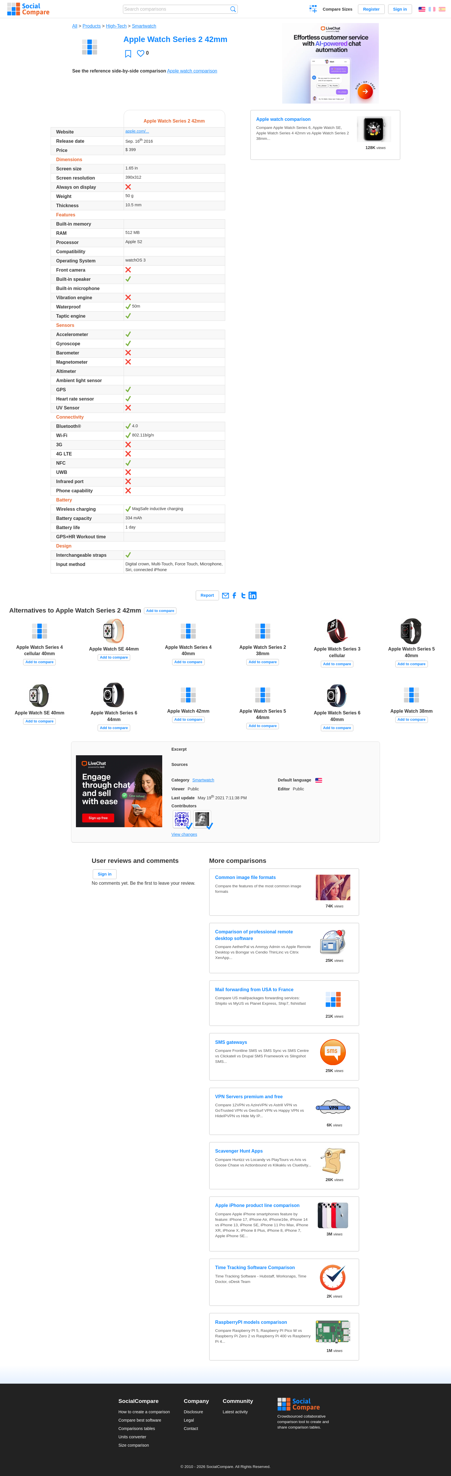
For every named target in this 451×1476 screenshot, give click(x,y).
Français (432, 9)
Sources (179, 764)
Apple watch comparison (192, 70)
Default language (294, 780)
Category (180, 780)
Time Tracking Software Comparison (255, 1267)
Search (233, 9)
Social (304, 1404)
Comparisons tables (137, 1428)
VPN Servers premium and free (249, 1096)
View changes (184, 834)
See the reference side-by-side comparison (119, 70)
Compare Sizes (337, 9)
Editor (284, 789)
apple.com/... (137, 131)
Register (371, 9)
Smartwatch (144, 26)
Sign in (400, 9)
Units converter (132, 1437)
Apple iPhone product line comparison (257, 1205)
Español (442, 9)
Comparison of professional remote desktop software (254, 935)
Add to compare (160, 611)
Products (92, 26)
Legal (189, 1420)
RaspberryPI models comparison (251, 1322)
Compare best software (140, 1420)
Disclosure (193, 1412)
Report (207, 595)
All (74, 26)
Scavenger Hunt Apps (239, 1151)
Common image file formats (245, 877)
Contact (191, 1428)
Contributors (183, 806)
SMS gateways (231, 1042)
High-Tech (116, 26)
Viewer (178, 789)
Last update (183, 798)
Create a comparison (313, 10)
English (421, 9)
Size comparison (134, 1445)
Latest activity (235, 1412)
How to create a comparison (144, 1412)
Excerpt (179, 749)
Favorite (128, 54)
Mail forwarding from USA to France (254, 989)
